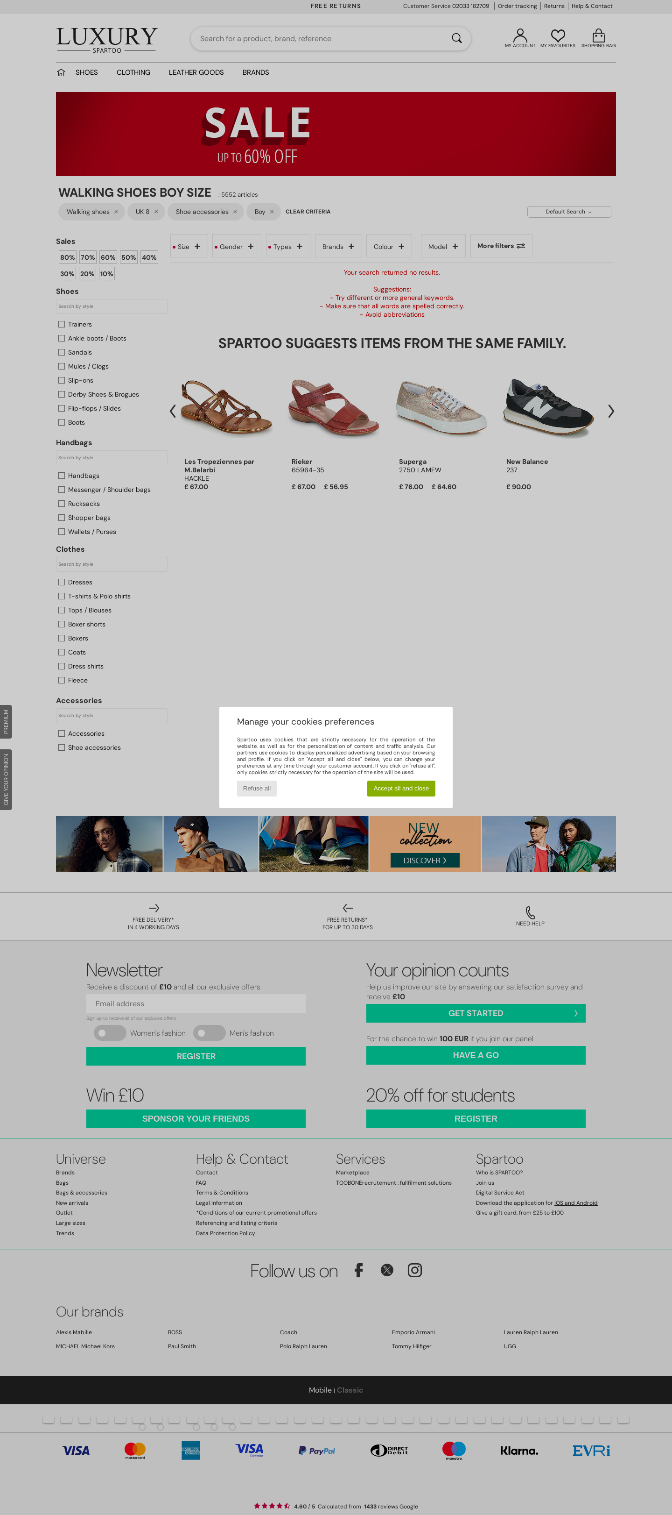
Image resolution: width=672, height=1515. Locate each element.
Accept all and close (401, 788)
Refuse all (257, 788)
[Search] (457, 38)
